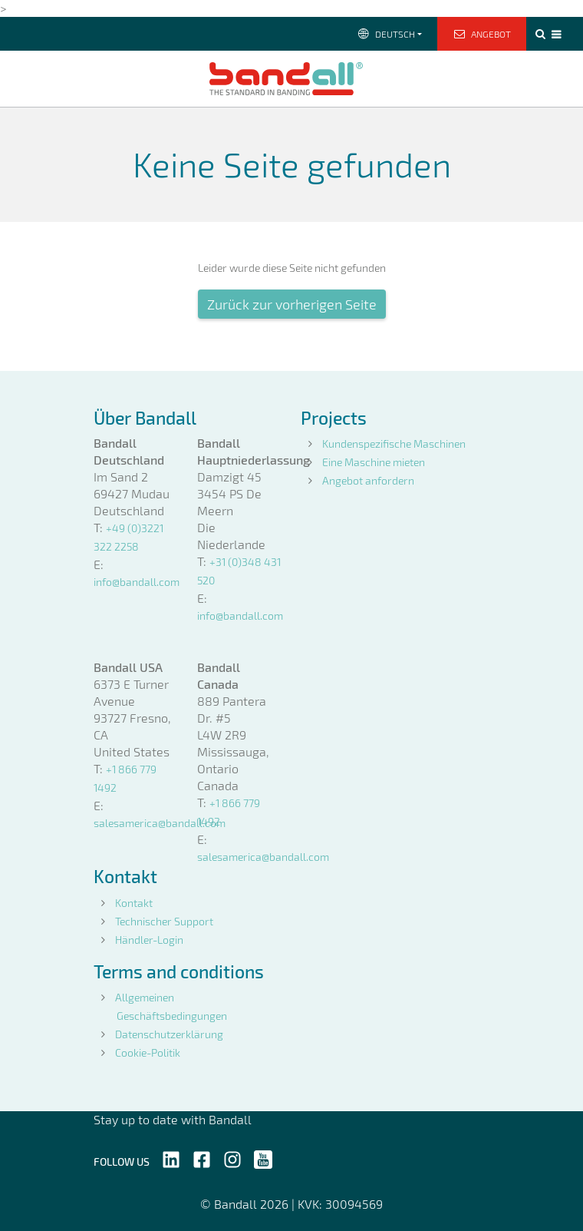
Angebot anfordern (368, 480)
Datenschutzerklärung (169, 1034)
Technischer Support (164, 921)
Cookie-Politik (147, 1052)
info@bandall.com (137, 581)
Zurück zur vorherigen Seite (292, 304)
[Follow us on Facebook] (202, 1158)
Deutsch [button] (385, 33)
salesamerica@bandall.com (160, 822)
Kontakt (134, 902)
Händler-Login (149, 939)
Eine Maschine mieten (373, 461)
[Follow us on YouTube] (263, 1158)
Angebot (482, 33)
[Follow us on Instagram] (232, 1158)
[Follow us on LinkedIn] (171, 1158)
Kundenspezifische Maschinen (394, 443)
